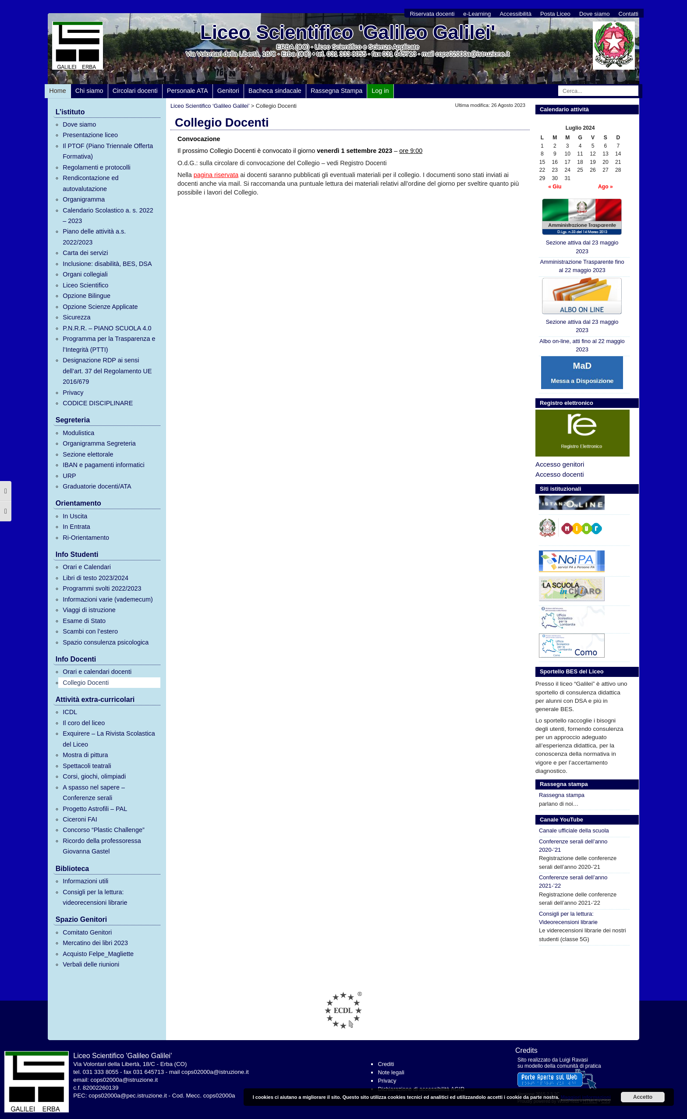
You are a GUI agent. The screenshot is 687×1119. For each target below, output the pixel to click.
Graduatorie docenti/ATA (97, 486)
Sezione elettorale (88, 454)
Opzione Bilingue (86, 295)
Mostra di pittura (85, 754)
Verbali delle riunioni (91, 964)
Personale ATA (187, 90)
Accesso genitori (559, 464)
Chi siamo (89, 90)
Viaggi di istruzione (89, 609)
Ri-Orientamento (86, 537)
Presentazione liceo (90, 134)
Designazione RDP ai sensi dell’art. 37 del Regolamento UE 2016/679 (107, 371)
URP (69, 475)
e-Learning (477, 14)
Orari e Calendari (87, 566)
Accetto (642, 1097)
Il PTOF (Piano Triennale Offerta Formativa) (108, 151)
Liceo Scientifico (85, 285)
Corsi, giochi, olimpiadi (94, 776)
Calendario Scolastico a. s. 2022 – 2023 (108, 215)
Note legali (391, 1072)
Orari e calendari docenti (97, 671)
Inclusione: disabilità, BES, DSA (107, 263)
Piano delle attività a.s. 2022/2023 (94, 236)
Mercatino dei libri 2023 (95, 942)
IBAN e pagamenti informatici (103, 464)
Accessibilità (515, 14)
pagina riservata (216, 174)
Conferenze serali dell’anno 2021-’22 (573, 881)
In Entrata (76, 526)
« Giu (554, 187)
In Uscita (75, 516)
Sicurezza (76, 317)
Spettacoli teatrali (87, 765)
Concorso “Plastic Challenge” (103, 829)
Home (57, 90)
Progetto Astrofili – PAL (95, 808)
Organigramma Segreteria (99, 443)
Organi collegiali (85, 274)
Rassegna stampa (561, 795)
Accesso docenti (559, 474)
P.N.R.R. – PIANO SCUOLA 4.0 (107, 328)
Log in (380, 90)
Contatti (628, 14)
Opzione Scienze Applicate (100, 306)
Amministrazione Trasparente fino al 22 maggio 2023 (582, 266)
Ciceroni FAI (80, 819)
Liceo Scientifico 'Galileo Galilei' (348, 32)
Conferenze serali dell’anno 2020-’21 (573, 845)
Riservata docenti (432, 14)
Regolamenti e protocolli (96, 167)
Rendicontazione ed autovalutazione (90, 183)
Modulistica (78, 432)
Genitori (228, 90)
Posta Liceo (555, 14)
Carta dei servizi (85, 252)
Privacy (73, 392)
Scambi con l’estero (90, 631)
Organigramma (84, 199)
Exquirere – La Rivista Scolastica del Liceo (109, 738)
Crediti (386, 1064)
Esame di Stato (84, 620)
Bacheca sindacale (274, 90)
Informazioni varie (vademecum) (108, 599)
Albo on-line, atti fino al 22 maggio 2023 (581, 345)
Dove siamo (594, 14)
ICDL (70, 711)
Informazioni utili (85, 881)
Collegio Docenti (86, 682)
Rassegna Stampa (336, 90)
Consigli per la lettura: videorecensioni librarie (95, 897)
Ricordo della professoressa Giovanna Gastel (102, 846)
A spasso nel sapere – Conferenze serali (94, 792)
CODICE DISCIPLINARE (98, 403)
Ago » (605, 187)
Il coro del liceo (84, 722)
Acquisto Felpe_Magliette (98, 953)
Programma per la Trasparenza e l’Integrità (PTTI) (109, 344)
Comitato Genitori (87, 932)
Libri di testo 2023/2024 (95, 577)
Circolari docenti (135, 90)
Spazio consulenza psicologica (106, 642)
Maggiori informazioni (586, 1097)
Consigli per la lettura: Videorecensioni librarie (568, 917)
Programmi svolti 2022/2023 (102, 588)
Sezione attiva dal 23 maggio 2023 (582, 226)
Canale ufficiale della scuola (574, 830)
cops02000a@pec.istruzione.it (128, 1095)
